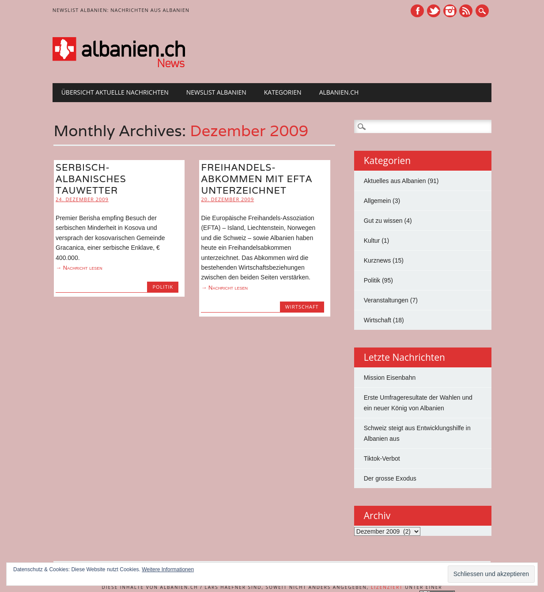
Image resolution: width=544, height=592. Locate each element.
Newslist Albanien (216, 92)
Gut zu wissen (383, 220)
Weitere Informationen (168, 569)
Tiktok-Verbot (382, 458)
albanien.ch (339, 92)
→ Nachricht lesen (79, 267)
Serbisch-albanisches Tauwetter (91, 178)
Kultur (372, 240)
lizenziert (387, 587)
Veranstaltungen (386, 300)
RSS (465, 10)
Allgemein (377, 200)
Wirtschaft (302, 306)
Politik (162, 286)
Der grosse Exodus (390, 478)
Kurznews (377, 260)
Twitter (433, 10)
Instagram (450, 10)
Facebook (417, 10)
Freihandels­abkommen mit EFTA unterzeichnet (256, 178)
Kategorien (283, 92)
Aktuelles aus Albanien (395, 180)
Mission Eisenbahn (390, 377)
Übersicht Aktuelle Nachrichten (115, 92)
